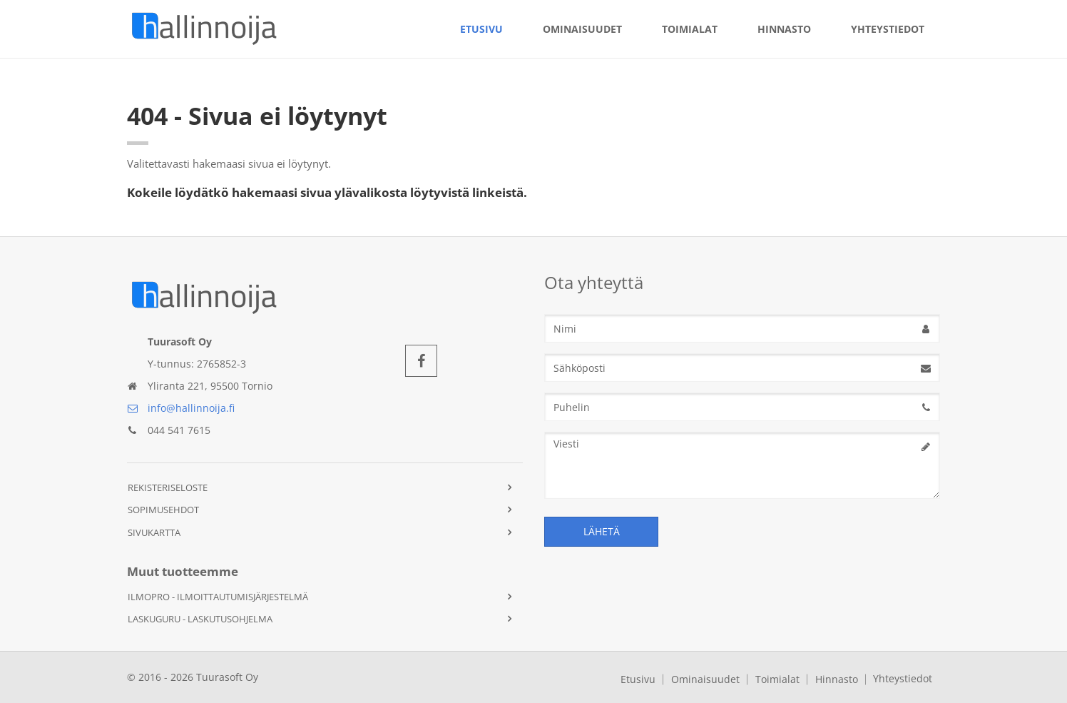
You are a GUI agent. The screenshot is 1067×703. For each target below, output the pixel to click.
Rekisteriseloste (168, 487)
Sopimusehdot (163, 509)
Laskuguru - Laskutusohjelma (200, 618)
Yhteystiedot (887, 29)
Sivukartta (154, 532)
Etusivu (481, 29)
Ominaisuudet (582, 29)
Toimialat (690, 29)
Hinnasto (784, 29)
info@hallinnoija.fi (181, 408)
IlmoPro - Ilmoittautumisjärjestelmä (218, 596)
